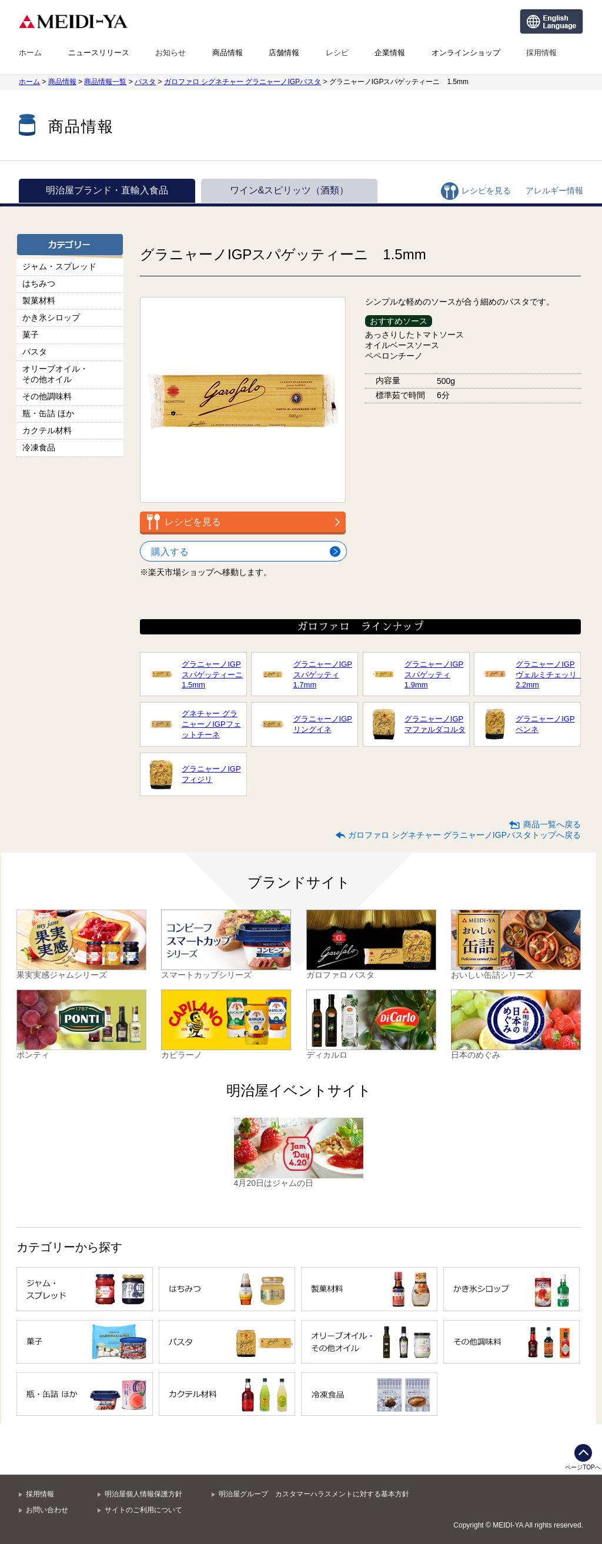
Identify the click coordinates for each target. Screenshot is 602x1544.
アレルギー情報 (554, 190)
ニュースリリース (98, 52)
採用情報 (541, 52)
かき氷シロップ (51, 317)
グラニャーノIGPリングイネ (322, 724)
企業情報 (389, 52)
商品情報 (227, 52)
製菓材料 (38, 300)
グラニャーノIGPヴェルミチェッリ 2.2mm (546, 674)
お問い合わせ (47, 1510)
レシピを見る (486, 190)
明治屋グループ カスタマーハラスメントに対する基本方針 (314, 1494)
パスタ (145, 82)
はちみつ (38, 283)
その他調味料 (47, 396)
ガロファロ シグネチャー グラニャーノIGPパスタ (242, 82)
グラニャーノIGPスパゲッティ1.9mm (433, 674)
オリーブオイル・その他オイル (55, 374)
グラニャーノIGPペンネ (545, 724)
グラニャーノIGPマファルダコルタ (435, 724)
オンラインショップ (466, 52)
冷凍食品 (38, 447)
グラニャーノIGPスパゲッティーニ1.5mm (212, 674)
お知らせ (170, 52)
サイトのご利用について (143, 1510)
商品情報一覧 (105, 82)
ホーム (30, 52)
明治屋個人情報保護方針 (143, 1494)
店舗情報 (284, 52)
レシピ (337, 52)
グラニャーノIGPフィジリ (211, 774)
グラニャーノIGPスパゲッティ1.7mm (322, 674)
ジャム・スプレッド (59, 266)
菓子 (30, 334)
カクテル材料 (47, 430)
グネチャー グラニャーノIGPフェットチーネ (211, 724)
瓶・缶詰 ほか (48, 413)
